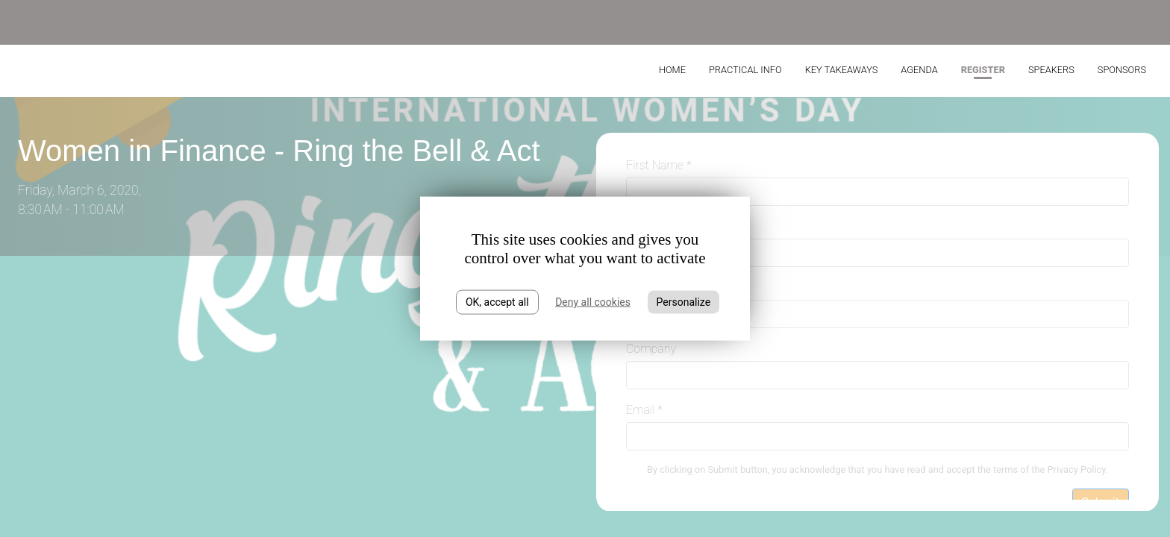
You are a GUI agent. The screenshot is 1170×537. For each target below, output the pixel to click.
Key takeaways (841, 69)
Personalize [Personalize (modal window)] (684, 302)
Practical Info (745, 69)
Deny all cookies (593, 302)
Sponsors (1122, 69)
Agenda (919, 69)
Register (983, 69)
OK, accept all (497, 302)
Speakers (1051, 69)
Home (672, 69)
